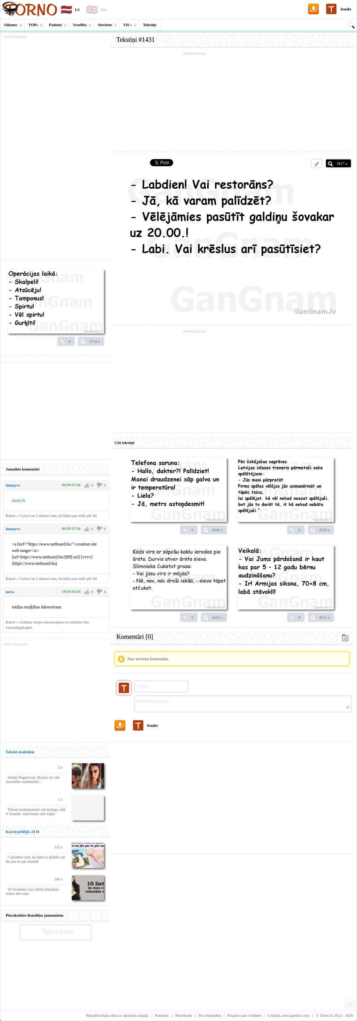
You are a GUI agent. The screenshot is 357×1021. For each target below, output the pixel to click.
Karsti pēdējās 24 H (22, 831)
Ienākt (345, 9)
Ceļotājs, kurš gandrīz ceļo (288, 1015)
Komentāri (134, 636)
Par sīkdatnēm (209, 1015)
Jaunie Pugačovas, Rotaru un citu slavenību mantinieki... (33, 779)
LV (77, 10)
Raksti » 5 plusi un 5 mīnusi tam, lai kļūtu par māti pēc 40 (51, 515)
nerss (10, 592)
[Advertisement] (232, 102)
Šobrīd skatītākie (20, 752)
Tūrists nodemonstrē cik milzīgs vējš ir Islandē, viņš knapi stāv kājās (35, 811)
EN (103, 10)
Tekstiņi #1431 (135, 39)
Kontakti (162, 1015)
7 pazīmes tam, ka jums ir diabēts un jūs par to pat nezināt (35, 859)
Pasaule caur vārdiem (244, 1015)
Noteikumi (183, 1015)
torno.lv (19, 500)
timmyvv (13, 485)
